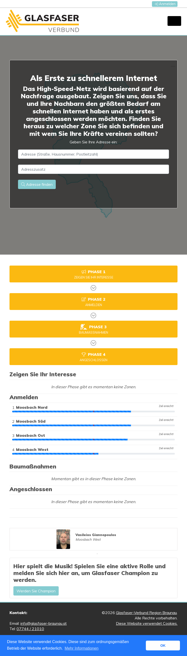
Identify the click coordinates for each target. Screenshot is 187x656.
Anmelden (165, 4)
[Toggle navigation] (174, 21)
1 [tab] (97, 553)
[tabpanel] (94, 539)
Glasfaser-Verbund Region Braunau (146, 612)
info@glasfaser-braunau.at (43, 623)
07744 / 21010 (30, 628)
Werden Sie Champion (36, 590)
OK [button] (163, 645)
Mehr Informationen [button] (82, 648)
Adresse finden (37, 184)
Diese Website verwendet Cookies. (147, 623)
